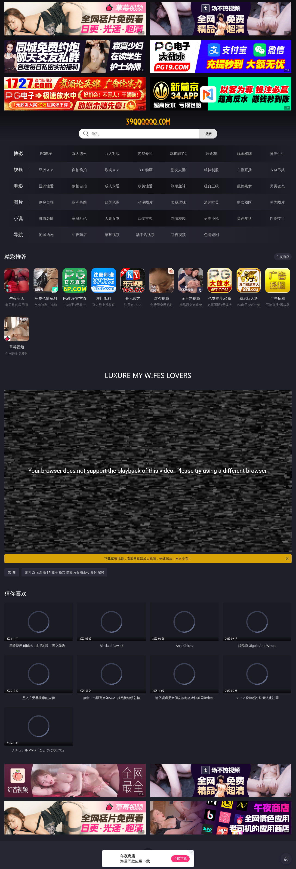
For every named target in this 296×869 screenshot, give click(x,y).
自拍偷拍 (79, 169)
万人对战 (112, 153)
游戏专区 (145, 153)
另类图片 (277, 202)
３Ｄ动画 (145, 169)
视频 (18, 170)
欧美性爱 (145, 186)
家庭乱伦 (79, 218)
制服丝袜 (178, 186)
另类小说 (211, 218)
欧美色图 (112, 202)
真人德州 (79, 153)
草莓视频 (112, 234)
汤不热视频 (145, 234)
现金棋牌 (244, 153)
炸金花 (211, 153)
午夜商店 (79, 234)
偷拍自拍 (79, 186)
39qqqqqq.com (148, 121)
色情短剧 (211, 234)
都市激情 (46, 218)
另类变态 (277, 186)
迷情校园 (178, 218)
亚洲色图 (79, 202)
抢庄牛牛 (277, 153)
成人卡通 (112, 186)
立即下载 (180, 858)
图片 (18, 202)
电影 (18, 186)
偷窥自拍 (46, 202)
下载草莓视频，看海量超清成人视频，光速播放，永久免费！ (196, 558)
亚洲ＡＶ (46, 169)
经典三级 (211, 186)
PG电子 (46, 153)
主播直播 (244, 169)
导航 (18, 234)
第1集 (12, 572)
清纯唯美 (211, 202)
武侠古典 (145, 218)
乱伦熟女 (244, 186)
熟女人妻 (178, 169)
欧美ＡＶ (112, 169)
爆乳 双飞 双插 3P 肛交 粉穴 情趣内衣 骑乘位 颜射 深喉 (64, 572)
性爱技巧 (277, 218)
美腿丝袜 (178, 202)
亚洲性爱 (46, 186)
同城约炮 (46, 234)
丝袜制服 (211, 169)
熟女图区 (244, 202)
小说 (18, 218)
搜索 (208, 133)
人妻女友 (112, 218)
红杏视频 (178, 234)
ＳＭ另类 (277, 169)
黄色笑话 (244, 218)
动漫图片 (145, 202)
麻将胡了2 (178, 153)
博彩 (18, 153)
